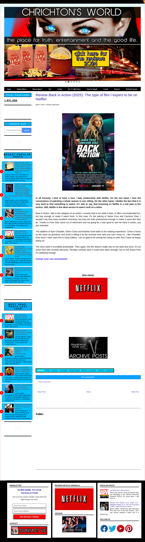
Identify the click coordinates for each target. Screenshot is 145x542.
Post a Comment (44, 382)
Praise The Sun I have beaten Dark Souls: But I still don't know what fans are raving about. (23, 167)
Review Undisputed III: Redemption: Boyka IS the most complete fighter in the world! (23, 214)
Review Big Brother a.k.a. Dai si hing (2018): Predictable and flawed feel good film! (23, 251)
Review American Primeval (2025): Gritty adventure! (23, 351)
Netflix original (105, 370)
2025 (47, 370)
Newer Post (41, 392)
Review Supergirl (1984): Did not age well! (23, 270)
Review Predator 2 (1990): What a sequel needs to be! (23, 388)
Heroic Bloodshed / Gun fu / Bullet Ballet (23, 407)
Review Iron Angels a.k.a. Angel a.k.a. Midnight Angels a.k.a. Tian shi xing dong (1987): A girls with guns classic (124, 504)
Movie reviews (89, 370)
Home (89, 392)
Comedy (64, 370)
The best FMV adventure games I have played (23, 332)
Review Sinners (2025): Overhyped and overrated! (23, 369)
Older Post (135, 392)
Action (55, 370)
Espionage (74, 370)
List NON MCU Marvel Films (21, 232)
